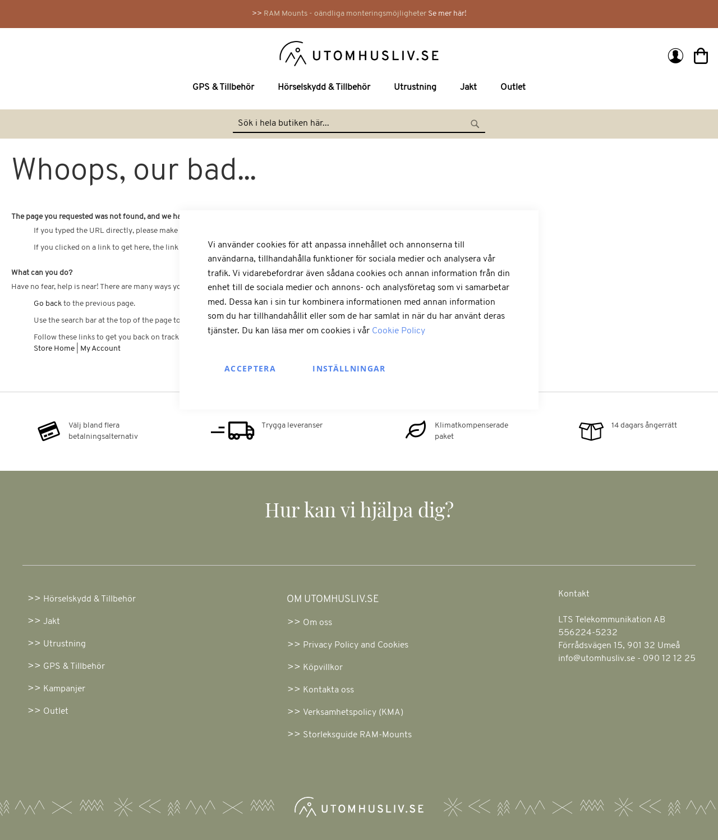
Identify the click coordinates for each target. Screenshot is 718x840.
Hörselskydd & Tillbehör (89, 599)
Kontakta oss (328, 690)
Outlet (55, 711)
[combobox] (359, 124)
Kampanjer (64, 689)
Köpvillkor (323, 667)
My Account (100, 349)
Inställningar (349, 367)
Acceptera (250, 367)
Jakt (51, 621)
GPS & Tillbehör (74, 666)
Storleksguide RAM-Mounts (357, 735)
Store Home (54, 349)
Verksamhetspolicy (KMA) (353, 712)
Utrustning (64, 644)
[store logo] (186, 52)
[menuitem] (225, 88)
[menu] (359, 88)
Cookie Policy (398, 331)
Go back (48, 304)
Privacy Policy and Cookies (355, 645)
